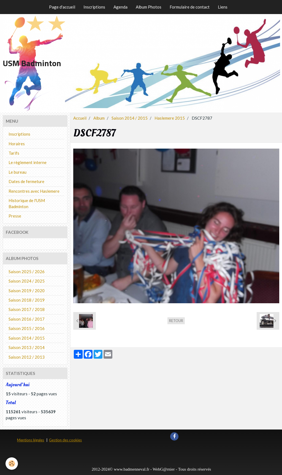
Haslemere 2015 (169, 118)
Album (99, 118)
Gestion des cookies (65, 440)
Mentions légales (30, 440)
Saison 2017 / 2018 (27, 309)
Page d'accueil (62, 6)
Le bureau (17, 172)
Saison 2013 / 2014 (27, 347)
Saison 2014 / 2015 (130, 118)
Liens (222, 6)
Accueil (79, 118)
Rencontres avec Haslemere (34, 191)
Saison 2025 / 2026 (27, 271)
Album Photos (148, 6)
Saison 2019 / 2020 (27, 290)
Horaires (17, 143)
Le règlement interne (28, 162)
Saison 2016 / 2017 (27, 318)
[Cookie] (12, 463)
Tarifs (14, 153)
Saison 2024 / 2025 (27, 280)
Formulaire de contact (190, 6)
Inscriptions (94, 6)
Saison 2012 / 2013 (27, 357)
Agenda (120, 6)
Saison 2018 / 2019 (27, 299)
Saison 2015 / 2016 (27, 328)
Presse (15, 215)
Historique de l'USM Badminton (27, 203)
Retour (176, 320)
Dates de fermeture (26, 181)
